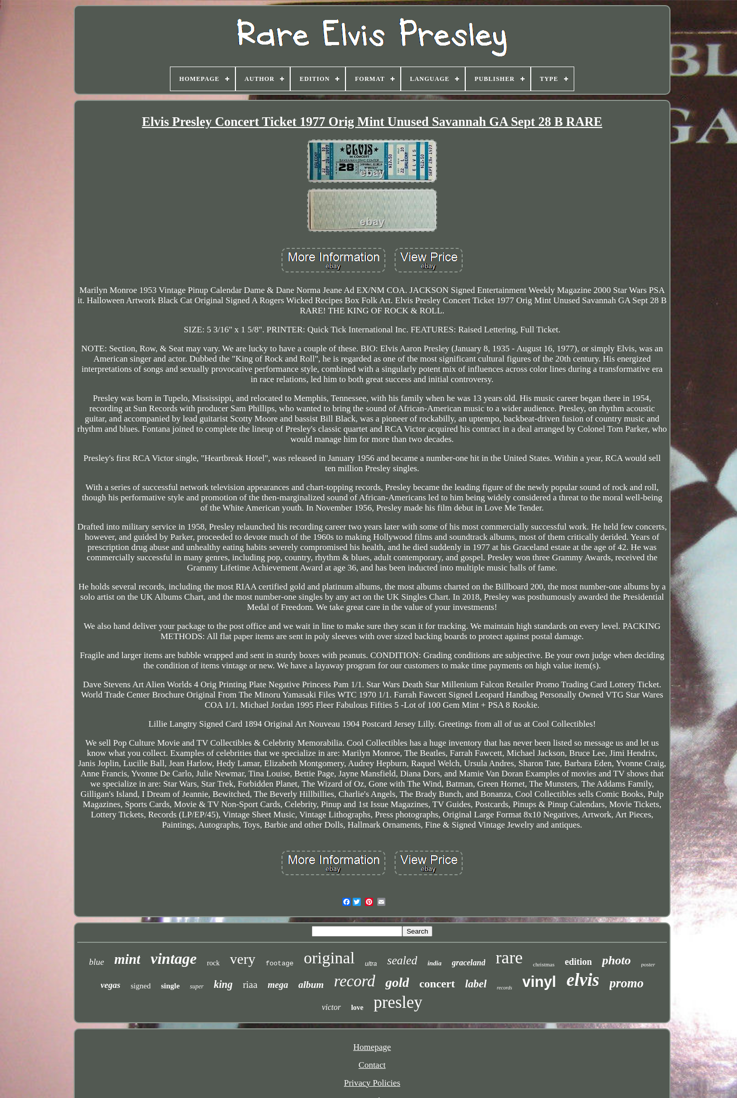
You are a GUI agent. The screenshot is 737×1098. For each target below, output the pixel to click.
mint (127, 959)
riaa (250, 984)
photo (616, 960)
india (434, 963)
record (354, 981)
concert (437, 983)
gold (397, 982)
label (476, 984)
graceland (469, 962)
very (242, 959)
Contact (372, 1065)
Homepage (372, 1047)
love (357, 1007)
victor (331, 1007)
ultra (371, 963)
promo (627, 983)
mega (278, 985)
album (311, 984)
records (504, 987)
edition (578, 962)
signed (140, 986)
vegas (111, 985)
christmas (543, 964)
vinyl (539, 982)
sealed (402, 960)
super (197, 986)
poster (648, 964)
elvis (583, 980)
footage (280, 963)
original (329, 957)
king (223, 984)
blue (96, 962)
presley (398, 1002)
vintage (173, 958)
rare (509, 957)
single (170, 986)
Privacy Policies (372, 1083)
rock (213, 963)
